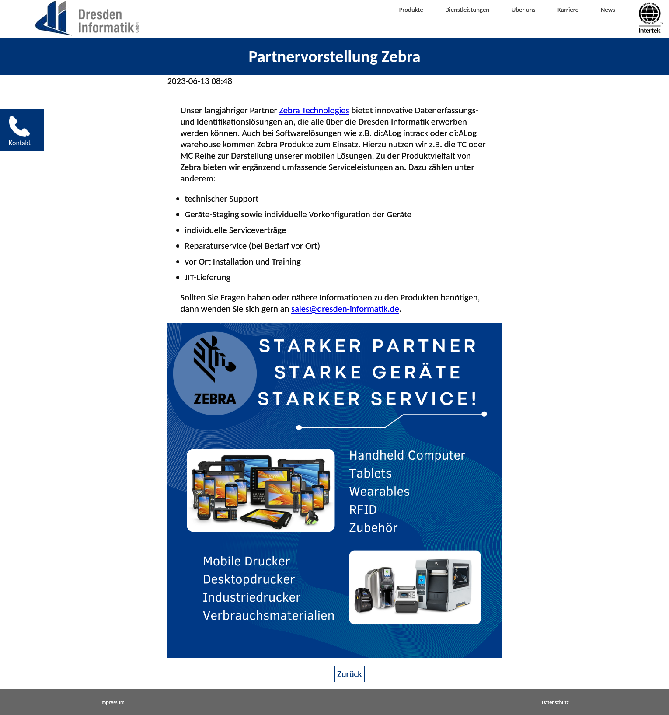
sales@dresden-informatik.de (345, 308)
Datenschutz (555, 702)
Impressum (113, 702)
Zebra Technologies (314, 110)
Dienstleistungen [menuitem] (444, 17)
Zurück (349, 674)
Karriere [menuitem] (567, 17)
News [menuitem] (614, 17)
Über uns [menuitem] (513, 17)
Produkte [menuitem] (375, 17)
